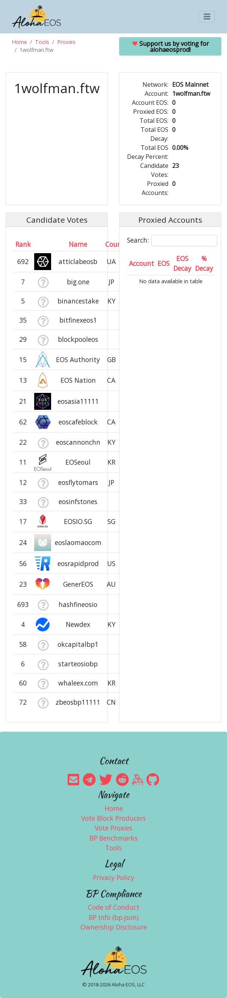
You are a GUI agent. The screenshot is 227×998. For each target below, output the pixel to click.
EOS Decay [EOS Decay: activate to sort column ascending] (182, 263)
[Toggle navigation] (207, 17)
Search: (172, 240)
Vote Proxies (113, 827)
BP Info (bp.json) (114, 917)
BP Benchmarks (113, 837)
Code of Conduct (113, 907)
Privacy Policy (113, 877)
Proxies (66, 41)
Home (19, 41)
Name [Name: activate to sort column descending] (78, 244)
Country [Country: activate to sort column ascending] (117, 244)
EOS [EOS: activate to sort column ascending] (163, 263)
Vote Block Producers (113, 818)
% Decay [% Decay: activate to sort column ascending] (204, 263)
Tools (42, 41)
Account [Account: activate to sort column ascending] (141, 263)
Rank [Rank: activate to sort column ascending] (23, 244)
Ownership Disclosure (113, 927)
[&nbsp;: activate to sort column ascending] (43, 244)
